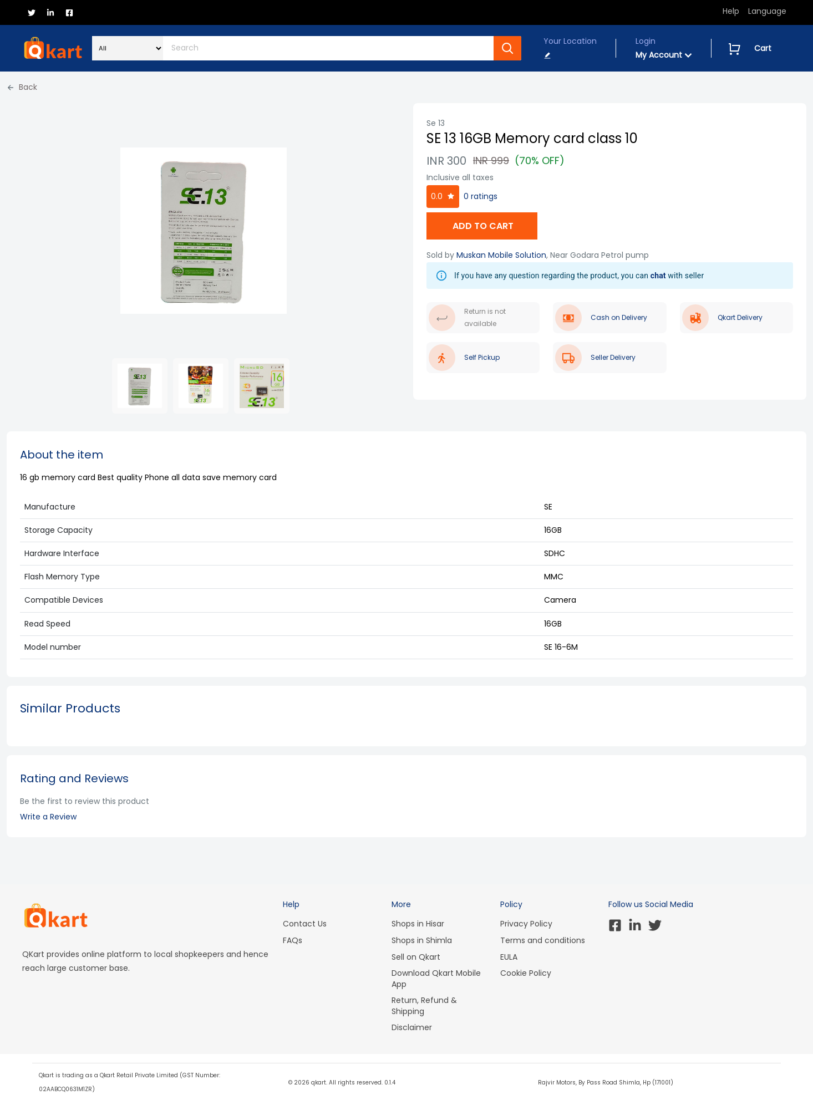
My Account (664, 54)
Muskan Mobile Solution (501, 255)
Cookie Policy (525, 973)
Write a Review (48, 816)
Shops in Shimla (422, 940)
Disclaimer (412, 1027)
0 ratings (480, 196)
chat (658, 275)
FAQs (292, 940)
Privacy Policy (526, 923)
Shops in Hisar (418, 923)
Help (731, 11)
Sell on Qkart (416, 956)
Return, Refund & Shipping (424, 1006)
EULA (508, 956)
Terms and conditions (542, 940)
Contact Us (305, 923)
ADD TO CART (482, 226)
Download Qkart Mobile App (436, 978)
